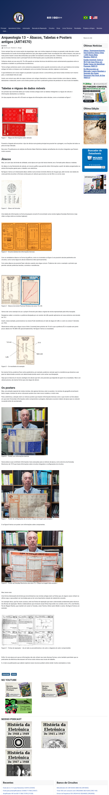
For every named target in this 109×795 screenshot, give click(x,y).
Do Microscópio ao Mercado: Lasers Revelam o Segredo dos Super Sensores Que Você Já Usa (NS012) (95, 73)
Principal (3, 28)
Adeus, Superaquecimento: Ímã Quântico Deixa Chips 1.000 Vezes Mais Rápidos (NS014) (94, 53)
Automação (26, 28)
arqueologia (6, 674)
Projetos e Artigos (88, 28)
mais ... (5, 31)
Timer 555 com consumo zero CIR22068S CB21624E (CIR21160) (77, 791)
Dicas (58, 28)
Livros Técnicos (67, 28)
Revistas (99, 28)
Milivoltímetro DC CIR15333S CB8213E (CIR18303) (73, 788)
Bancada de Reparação (39, 28)
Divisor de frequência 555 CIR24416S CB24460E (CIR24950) (76, 793)
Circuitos (51, 28)
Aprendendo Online (14, 28)
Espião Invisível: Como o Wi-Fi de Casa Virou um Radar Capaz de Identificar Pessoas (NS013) (94, 63)
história (14, 674)
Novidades (77, 28)
